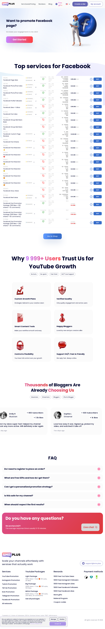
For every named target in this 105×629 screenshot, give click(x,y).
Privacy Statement (36, 624)
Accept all (58, 624)
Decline (62, 619)
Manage (53, 619)
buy (97, 79)
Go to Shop (52, 236)
